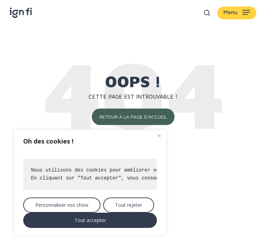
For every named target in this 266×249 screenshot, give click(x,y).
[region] (90, 182)
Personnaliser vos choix (61, 205)
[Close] (159, 135)
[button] (236, 13)
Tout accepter (90, 220)
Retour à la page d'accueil (133, 117)
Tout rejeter (128, 205)
